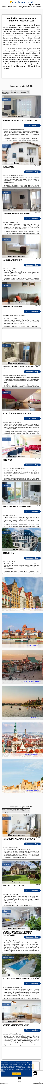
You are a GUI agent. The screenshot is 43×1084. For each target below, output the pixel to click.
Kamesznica (6, 864)
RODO (3, 1071)
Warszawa (6, 818)
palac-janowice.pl (21, 2)
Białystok (5, 99)
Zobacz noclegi (32, 125)
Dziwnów (6, 911)
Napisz (40, 1083)
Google (29, 1063)
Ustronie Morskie (8, 958)
